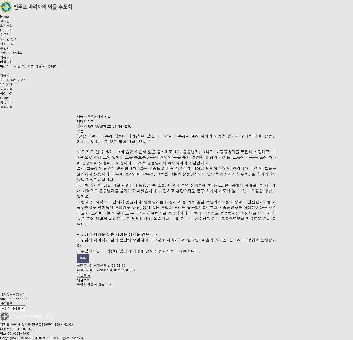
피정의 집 (7, 43)
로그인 (5, 21)
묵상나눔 (6, 88)
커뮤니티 (6, 57)
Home (4, 16)
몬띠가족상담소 (11, 52)
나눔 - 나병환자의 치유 (103, 269)
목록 (83, 258)
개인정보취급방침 (12, 294)
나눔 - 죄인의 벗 (99, 265)
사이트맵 (6, 303)
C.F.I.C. (6, 30)
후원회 (5, 48)
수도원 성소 (8, 39)
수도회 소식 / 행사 (13, 79)
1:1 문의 (6, 84)
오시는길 (6, 25)
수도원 (5, 34)
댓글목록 (84, 275)
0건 (90, 126)
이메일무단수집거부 (14, 298)
